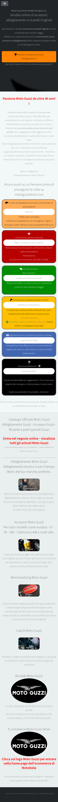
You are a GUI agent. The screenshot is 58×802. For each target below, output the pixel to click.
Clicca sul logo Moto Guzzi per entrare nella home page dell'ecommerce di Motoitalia (29, 751)
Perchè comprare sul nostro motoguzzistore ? (29, 56)
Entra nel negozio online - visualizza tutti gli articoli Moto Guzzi (29, 440)
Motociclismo (29, 255)
